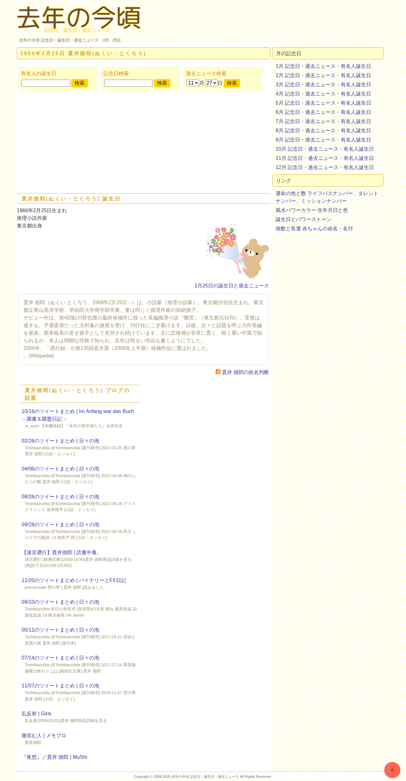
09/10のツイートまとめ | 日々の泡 (60, 602)
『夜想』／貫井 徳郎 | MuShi (54, 757)
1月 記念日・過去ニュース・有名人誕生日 (323, 66)
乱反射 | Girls (36, 713)
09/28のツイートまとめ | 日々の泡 (60, 524)
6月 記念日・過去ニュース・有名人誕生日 (323, 112)
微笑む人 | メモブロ (44, 735)
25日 (116, 40)
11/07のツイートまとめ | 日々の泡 (60, 685)
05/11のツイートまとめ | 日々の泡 (60, 630)
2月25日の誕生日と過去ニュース (231, 285)
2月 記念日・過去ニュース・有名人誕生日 (323, 75)
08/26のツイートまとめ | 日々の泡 (60, 496)
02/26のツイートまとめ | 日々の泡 (60, 440)
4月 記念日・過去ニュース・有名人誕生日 (323, 93)
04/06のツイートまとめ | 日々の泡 (60, 468)
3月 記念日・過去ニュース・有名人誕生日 (323, 84)
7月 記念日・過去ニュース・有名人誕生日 (323, 121)
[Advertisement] (143, 143)
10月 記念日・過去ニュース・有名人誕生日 (325, 149)
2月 (106, 40)
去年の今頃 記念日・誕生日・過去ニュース (59, 40)
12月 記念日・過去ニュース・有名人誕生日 (325, 167)
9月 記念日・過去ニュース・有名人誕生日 (323, 139)
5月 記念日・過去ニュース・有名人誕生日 (323, 103)
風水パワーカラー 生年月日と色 (312, 210)
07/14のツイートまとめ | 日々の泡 (60, 657)
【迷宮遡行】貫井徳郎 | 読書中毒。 (62, 552)
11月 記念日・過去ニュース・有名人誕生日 (325, 158)
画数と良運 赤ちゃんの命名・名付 (314, 228)
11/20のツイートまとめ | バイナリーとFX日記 (74, 580)
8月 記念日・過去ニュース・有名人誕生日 (323, 130)
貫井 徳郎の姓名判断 (242, 372)
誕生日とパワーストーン (303, 219)
